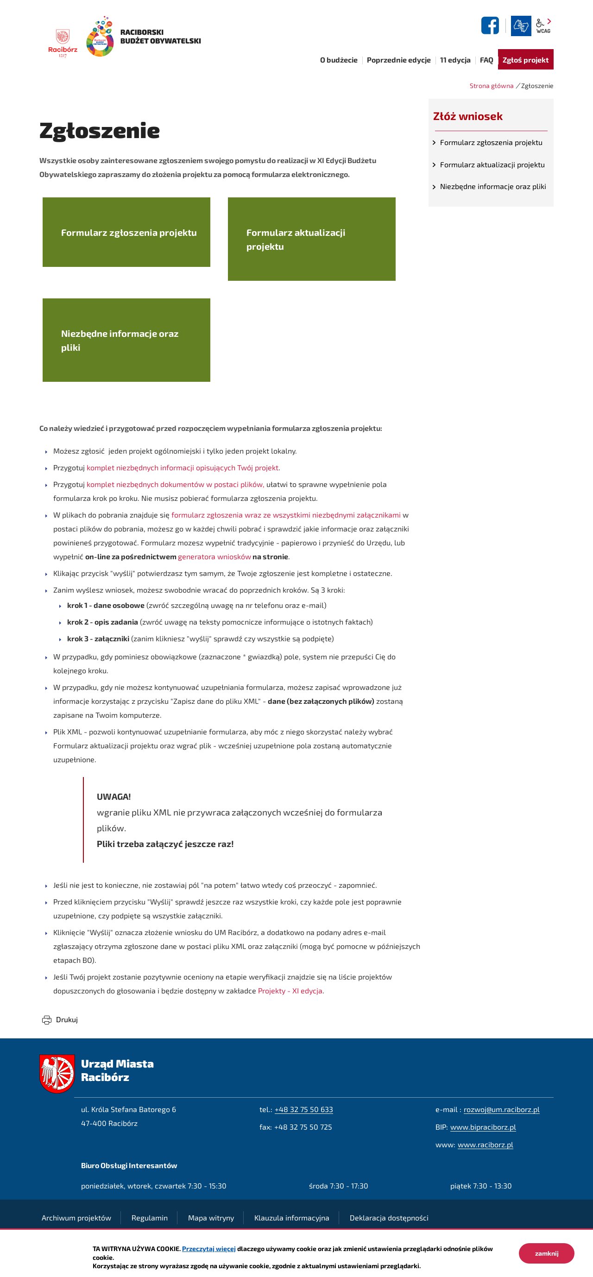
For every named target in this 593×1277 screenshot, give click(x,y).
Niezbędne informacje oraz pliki (493, 186)
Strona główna (492, 85)
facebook (491, 25)
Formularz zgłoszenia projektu (491, 142)
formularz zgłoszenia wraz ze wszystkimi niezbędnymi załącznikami (287, 514)
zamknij (547, 1253)
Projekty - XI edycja (290, 990)
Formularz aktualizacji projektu (492, 164)
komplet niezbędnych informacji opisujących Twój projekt (182, 467)
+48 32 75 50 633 (304, 1109)
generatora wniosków (214, 556)
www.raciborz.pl (485, 1144)
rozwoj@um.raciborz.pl (502, 1109)
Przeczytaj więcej (209, 1248)
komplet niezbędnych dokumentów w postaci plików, (176, 484)
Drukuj (67, 1019)
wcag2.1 (543, 26)
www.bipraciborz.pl (483, 1126)
